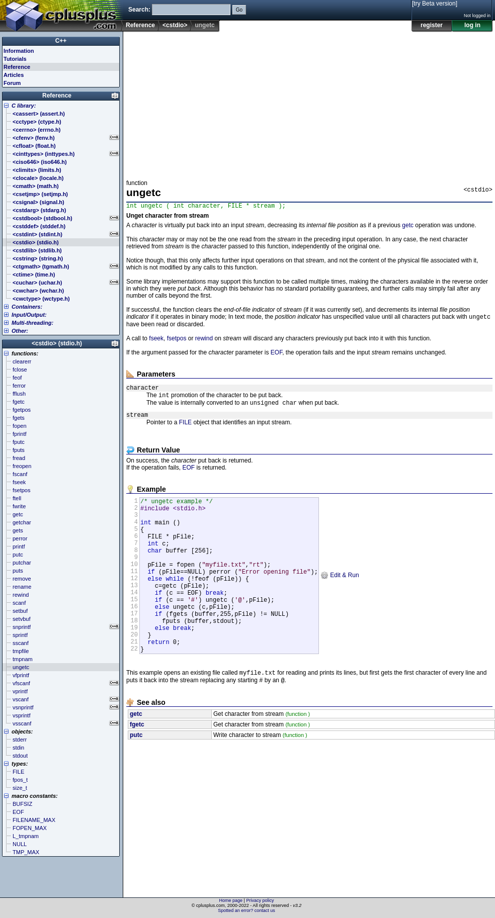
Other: (20, 331)
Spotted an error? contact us (246, 910)
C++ (61, 40)
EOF (276, 354)
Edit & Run (339, 599)
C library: (24, 106)
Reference (140, 25)
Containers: (27, 307)
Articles (14, 75)
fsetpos (177, 340)
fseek (156, 340)
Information (19, 51)
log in (472, 25)
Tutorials (15, 59)
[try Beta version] (434, 3)
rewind (204, 340)
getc (408, 226)
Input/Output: (29, 315)
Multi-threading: (32, 323)
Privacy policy (260, 900)
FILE (185, 429)
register (432, 25)
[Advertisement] (224, 102)
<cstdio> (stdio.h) (57, 343)
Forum (12, 83)
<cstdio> (174, 25)
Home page (231, 900)
